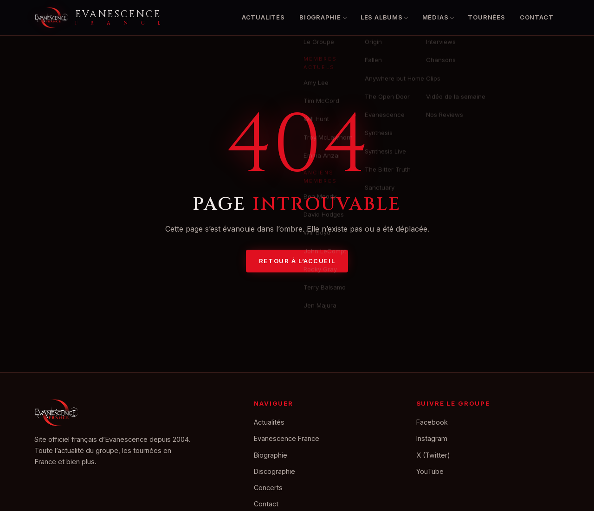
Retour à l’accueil (297, 261)
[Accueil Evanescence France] (97, 17)
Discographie (274, 471)
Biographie (320, 17)
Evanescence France (286, 438)
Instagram (431, 438)
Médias (435, 17)
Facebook (432, 422)
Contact (537, 17)
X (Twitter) (433, 455)
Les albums (382, 17)
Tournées (486, 17)
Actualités (263, 17)
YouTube (430, 471)
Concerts (268, 488)
